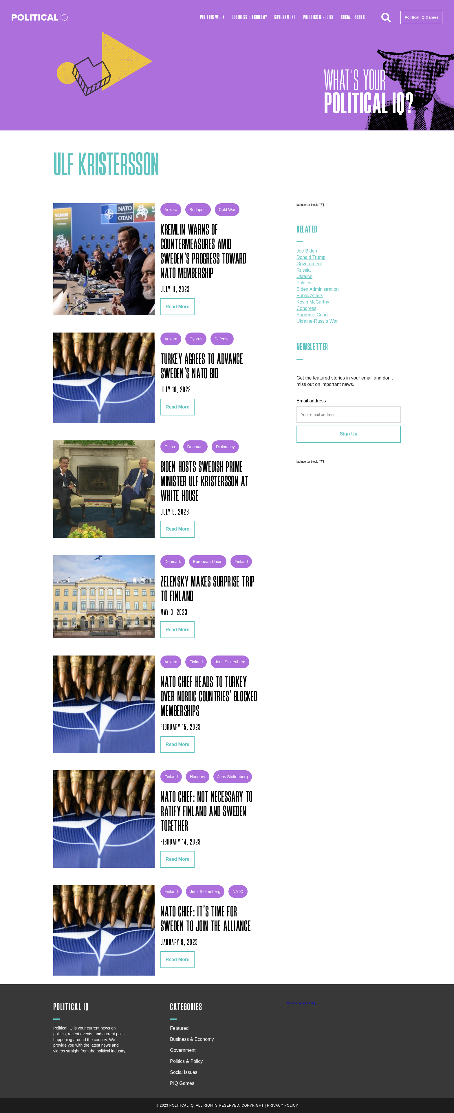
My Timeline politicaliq (301, 1003)
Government (285, 17)
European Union (207, 561)
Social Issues (353, 17)
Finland (241, 561)
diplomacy (225, 446)
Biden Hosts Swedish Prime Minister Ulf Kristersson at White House (204, 481)
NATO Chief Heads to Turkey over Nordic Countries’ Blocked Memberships (208, 697)
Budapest (197, 209)
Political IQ (71, 1007)
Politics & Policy (318, 17)
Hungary (197, 776)
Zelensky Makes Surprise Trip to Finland (207, 589)
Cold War (227, 209)
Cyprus (195, 339)
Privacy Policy (282, 1105)
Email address (311, 400)
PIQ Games (182, 1083)
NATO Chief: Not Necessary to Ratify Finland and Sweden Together (206, 811)
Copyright (252, 1105)
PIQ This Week (212, 17)
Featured (179, 1028)
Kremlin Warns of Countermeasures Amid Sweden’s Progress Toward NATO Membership (203, 252)
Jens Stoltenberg (230, 662)
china (169, 446)
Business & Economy (249, 17)
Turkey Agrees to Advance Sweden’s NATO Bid (201, 366)
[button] (386, 17)
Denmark (195, 446)
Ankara (170, 209)
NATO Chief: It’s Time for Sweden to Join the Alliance (205, 919)
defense (222, 339)
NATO (238, 891)
